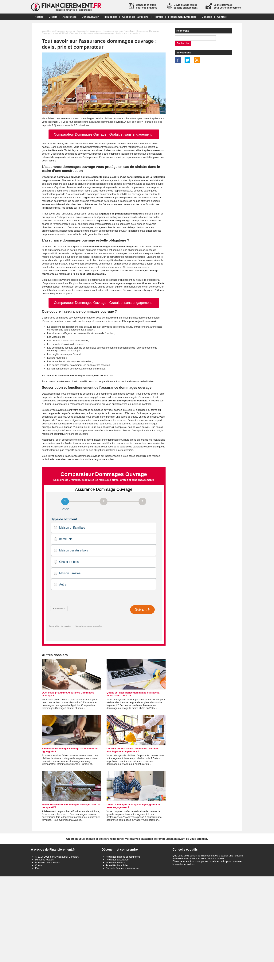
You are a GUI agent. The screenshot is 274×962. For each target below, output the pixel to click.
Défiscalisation (90, 16)
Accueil (39, 16)
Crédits (53, 16)
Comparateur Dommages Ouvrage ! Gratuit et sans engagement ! (103, 134)
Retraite (158, 16)
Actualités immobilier (117, 865)
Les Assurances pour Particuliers (119, 31)
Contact (221, 16)
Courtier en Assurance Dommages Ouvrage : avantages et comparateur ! (133, 750)
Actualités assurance (117, 859)
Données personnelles (47, 862)
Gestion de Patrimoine (135, 16)
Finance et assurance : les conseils (71, 31)
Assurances (69, 16)
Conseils (207, 16)
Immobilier (110, 16)
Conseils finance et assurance (122, 868)
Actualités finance (115, 862)
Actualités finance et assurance (123, 856)
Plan (37, 868)
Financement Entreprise (182, 16)
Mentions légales (44, 859)
